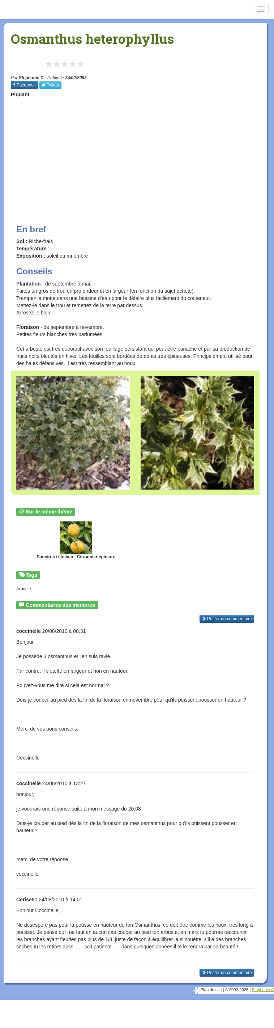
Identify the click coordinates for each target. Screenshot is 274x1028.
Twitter (50, 85)
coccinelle (28, 631)
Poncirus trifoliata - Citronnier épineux (76, 540)
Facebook (24, 85)
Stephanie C (31, 77)
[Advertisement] (142, 154)
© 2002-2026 (236, 989)
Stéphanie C (263, 989)
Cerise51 (26, 899)
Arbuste (23, 588)
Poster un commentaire (227, 618)
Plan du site (211, 989)
